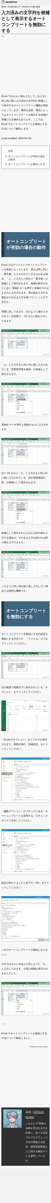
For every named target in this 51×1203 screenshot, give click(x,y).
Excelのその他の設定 (31, 7)
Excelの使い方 (14, 7)
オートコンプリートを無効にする (26, 164)
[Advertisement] (25, 63)
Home (3, 7)
